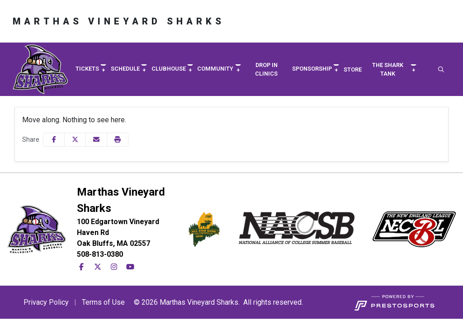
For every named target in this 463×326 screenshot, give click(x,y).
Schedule (125, 68)
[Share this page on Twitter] (75, 140)
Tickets (87, 68)
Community (215, 68)
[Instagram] (114, 267)
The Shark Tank (387, 69)
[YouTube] (130, 267)
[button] (91, 69)
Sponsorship (312, 68)
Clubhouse (168, 68)
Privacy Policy (46, 302)
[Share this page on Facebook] (54, 140)
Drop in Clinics (266, 69)
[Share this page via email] (96, 140)
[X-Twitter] (98, 267)
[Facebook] (81, 267)
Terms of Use (103, 302)
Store (353, 69)
